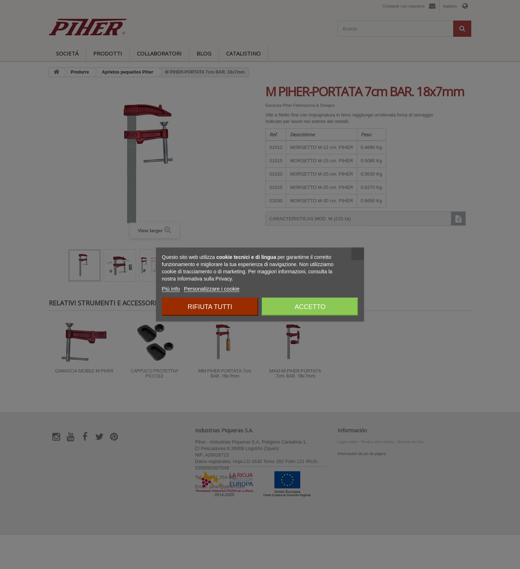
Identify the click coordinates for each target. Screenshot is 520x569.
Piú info (171, 289)
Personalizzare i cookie (211, 289)
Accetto (310, 306)
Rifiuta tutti (210, 306)
